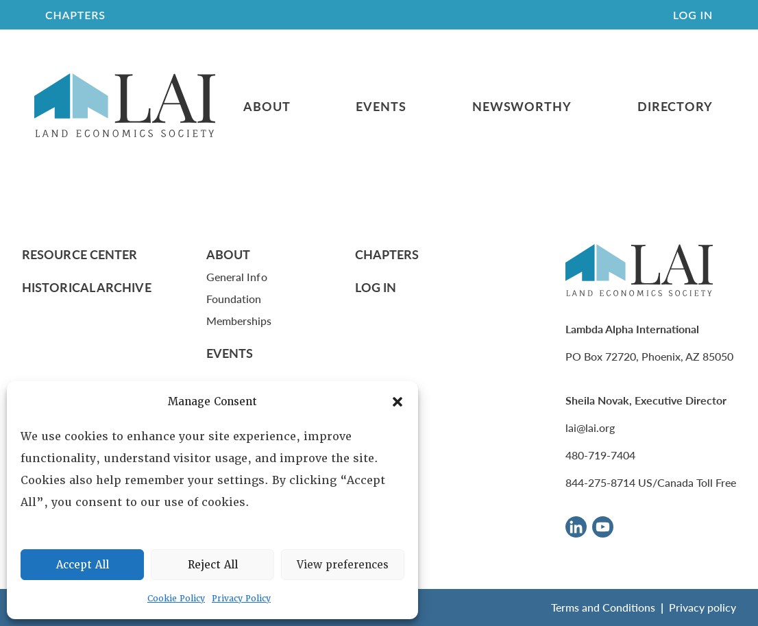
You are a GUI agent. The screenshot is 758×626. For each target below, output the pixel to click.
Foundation (234, 298)
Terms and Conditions (603, 607)
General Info (236, 277)
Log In (693, 14)
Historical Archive (86, 287)
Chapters (387, 254)
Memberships (239, 320)
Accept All (82, 565)
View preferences (343, 565)
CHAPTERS (75, 14)
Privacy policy (702, 607)
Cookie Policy (176, 598)
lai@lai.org (590, 427)
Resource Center (79, 254)
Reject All (213, 565)
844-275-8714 (600, 482)
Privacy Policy (241, 598)
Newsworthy (522, 106)
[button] (397, 402)
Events (381, 106)
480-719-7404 (600, 455)
